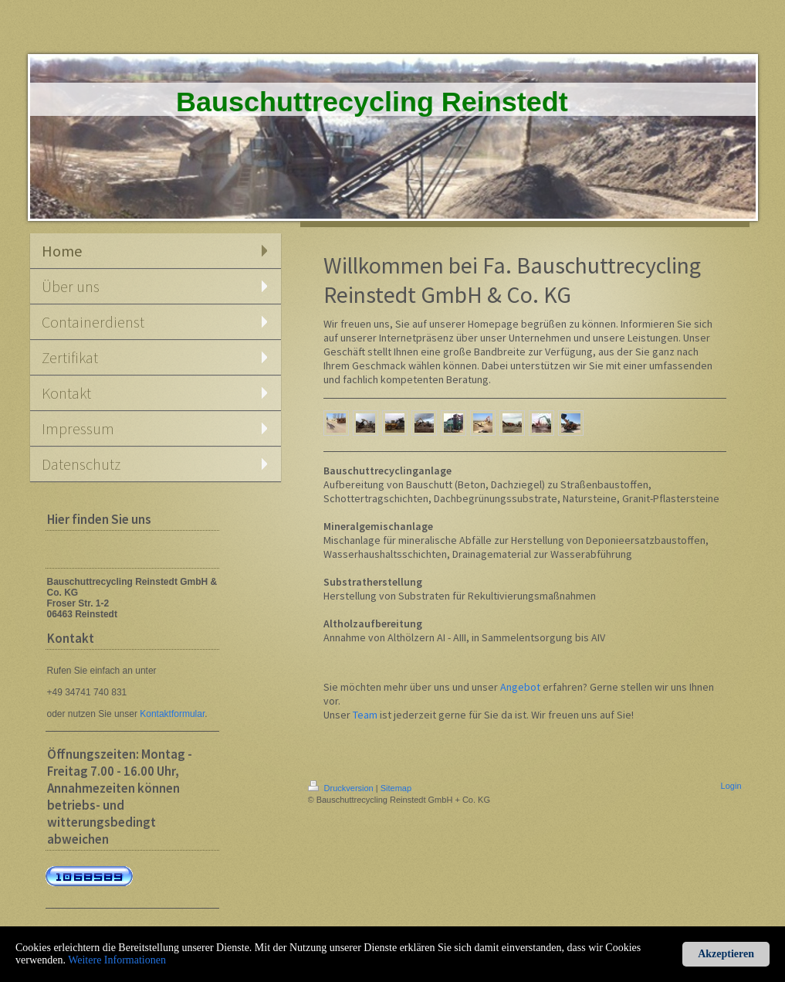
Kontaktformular (172, 713)
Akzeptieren (726, 954)
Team (365, 715)
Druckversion (342, 788)
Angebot (520, 687)
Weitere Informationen (117, 960)
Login (731, 785)
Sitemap (396, 788)
